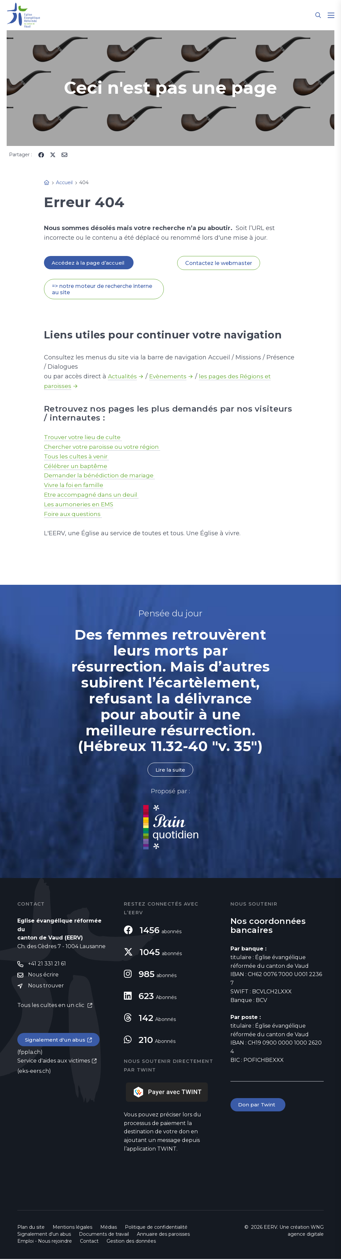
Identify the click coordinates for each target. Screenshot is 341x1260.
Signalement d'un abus (56, 1042)
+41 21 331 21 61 (47, 965)
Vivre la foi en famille (75, 485)
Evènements (169, 377)
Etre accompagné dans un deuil (93, 495)
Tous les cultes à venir (78, 456)
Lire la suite (170, 770)
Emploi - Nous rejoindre (44, 1242)
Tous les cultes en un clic (51, 1007)
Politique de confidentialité (156, 1228)
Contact (89, 1242)
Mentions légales (72, 1228)
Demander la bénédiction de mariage (101, 476)
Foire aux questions (74, 514)
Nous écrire (43, 976)
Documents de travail (104, 1235)
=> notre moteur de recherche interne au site (102, 289)
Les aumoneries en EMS (80, 505)
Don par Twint (258, 1106)
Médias (108, 1228)
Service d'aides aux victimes (53, 1063)
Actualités (123, 377)
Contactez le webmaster (218, 263)
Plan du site (31, 1228)
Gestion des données (131, 1242)
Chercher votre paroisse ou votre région (104, 447)
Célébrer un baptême (76, 466)
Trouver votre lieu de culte (84, 437)
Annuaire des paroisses (163, 1235)
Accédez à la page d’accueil (89, 263)
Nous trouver (46, 987)
